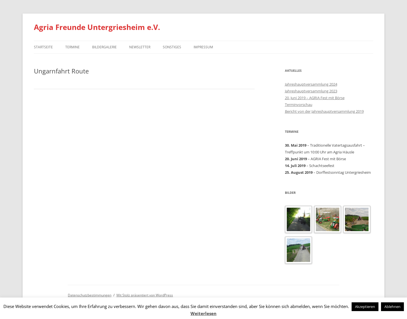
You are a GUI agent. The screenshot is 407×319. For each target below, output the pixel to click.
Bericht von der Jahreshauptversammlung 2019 (324, 111)
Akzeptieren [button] (365, 306)
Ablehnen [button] (392, 306)
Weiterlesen (203, 313)
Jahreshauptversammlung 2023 (311, 91)
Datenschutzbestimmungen (89, 295)
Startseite (43, 47)
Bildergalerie (104, 47)
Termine (72, 47)
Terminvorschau (298, 104)
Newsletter (139, 47)
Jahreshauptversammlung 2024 (311, 84)
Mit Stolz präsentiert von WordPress (144, 295)
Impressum (203, 47)
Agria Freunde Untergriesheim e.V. (97, 27)
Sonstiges (172, 47)
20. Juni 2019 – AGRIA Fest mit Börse (315, 97)
